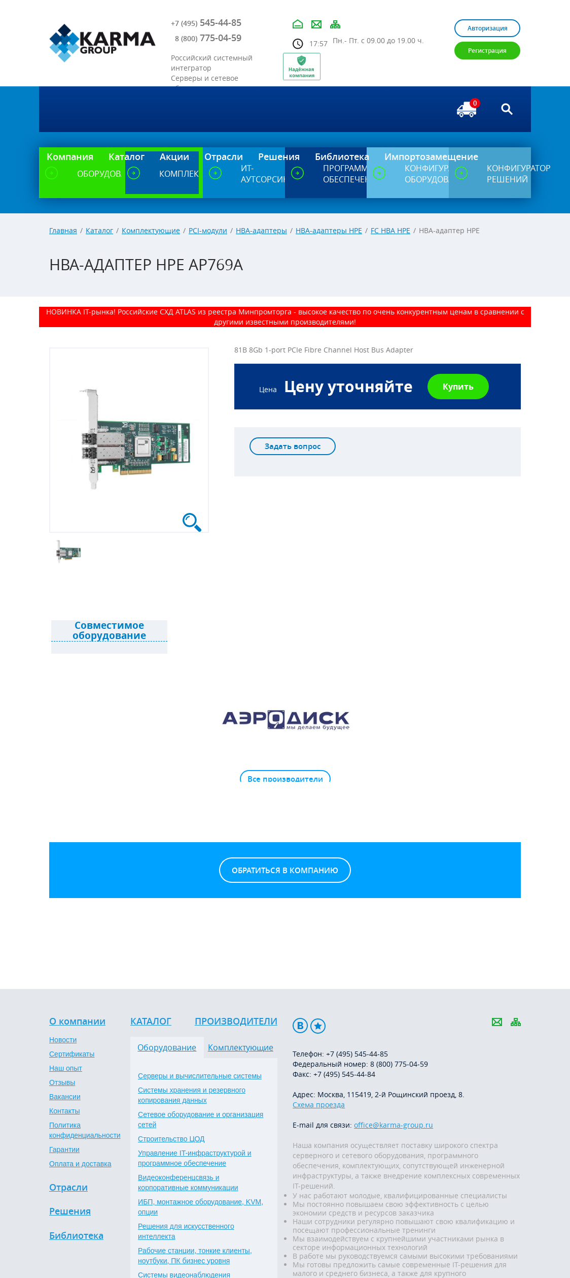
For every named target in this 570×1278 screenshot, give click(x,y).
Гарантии (64, 1149)
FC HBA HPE (390, 230)
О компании (77, 1021)
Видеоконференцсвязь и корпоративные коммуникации (188, 1182)
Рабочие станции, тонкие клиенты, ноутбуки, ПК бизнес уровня (195, 1256)
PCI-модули (208, 230)
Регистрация (487, 50)
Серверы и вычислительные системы (200, 1076)
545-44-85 (206, 22)
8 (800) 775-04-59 (399, 1064)
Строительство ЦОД (171, 1139)
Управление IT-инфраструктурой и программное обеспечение (195, 1158)
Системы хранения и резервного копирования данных (191, 1095)
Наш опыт (65, 1068)
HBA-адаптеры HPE (329, 230)
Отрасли (68, 1187)
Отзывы (62, 1082)
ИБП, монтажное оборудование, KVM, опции (200, 1207)
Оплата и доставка (80, 1164)
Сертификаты (71, 1054)
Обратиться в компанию (285, 870)
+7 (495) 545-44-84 (344, 1074)
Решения (70, 1211)
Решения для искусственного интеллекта (186, 1231)
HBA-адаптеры (261, 230)
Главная (63, 230)
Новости (63, 1040)
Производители (236, 1021)
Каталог (99, 230)
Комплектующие (151, 230)
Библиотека (76, 1235)
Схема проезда (319, 1104)
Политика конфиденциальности (85, 1130)
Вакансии (65, 1097)
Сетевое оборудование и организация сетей (200, 1119)
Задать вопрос (292, 446)
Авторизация (488, 28)
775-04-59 (208, 37)
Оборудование (166, 1047)
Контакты (64, 1111)
